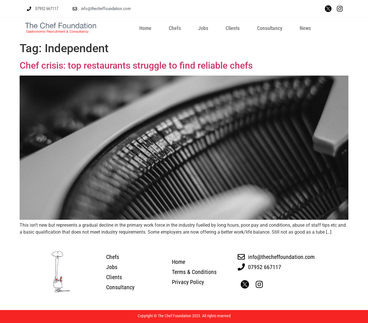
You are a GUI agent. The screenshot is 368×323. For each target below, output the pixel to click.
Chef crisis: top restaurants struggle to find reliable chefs (136, 65)
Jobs (203, 28)
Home (145, 28)
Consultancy (269, 28)
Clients (233, 28)
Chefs (175, 28)
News (305, 28)
